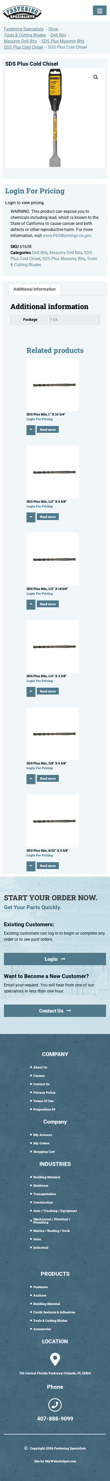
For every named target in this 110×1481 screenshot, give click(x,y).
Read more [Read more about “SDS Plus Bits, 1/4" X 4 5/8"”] (48, 691)
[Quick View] (31, 430)
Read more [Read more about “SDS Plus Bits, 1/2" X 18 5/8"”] (48, 604)
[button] (96, 77)
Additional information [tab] (34, 289)
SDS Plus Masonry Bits (63, 258)
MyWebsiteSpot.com (60, 1461)
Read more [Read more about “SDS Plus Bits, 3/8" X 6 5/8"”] (48, 778)
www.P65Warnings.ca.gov (67, 235)
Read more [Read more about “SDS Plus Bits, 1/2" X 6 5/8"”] (48, 517)
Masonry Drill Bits (65, 252)
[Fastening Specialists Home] (22, 12)
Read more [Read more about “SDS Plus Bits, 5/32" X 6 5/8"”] (48, 865)
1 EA (53, 319)
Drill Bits (40, 252)
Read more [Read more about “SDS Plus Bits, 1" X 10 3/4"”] (48, 429)
